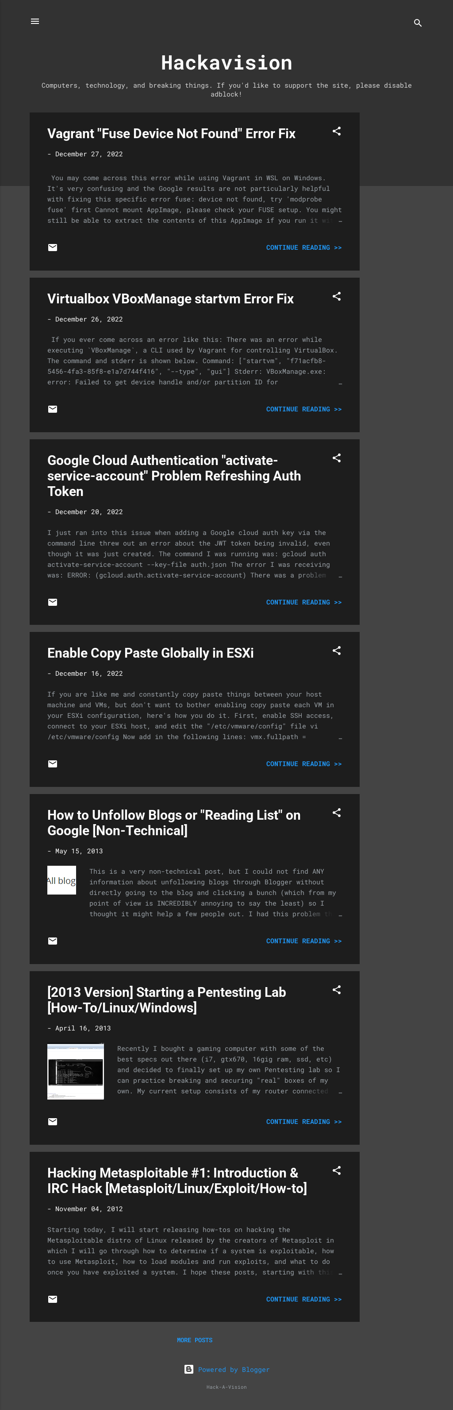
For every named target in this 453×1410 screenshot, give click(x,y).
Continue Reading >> (304, 247)
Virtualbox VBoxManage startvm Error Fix (170, 298)
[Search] (418, 24)
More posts (194, 1340)
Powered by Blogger (227, 1369)
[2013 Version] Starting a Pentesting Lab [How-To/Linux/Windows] (166, 999)
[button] (336, 132)
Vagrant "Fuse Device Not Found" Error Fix (171, 133)
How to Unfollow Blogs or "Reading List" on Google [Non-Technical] (174, 822)
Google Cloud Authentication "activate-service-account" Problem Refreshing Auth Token (174, 476)
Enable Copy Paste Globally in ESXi (150, 653)
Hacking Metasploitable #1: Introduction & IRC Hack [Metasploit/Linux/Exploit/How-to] (177, 1180)
